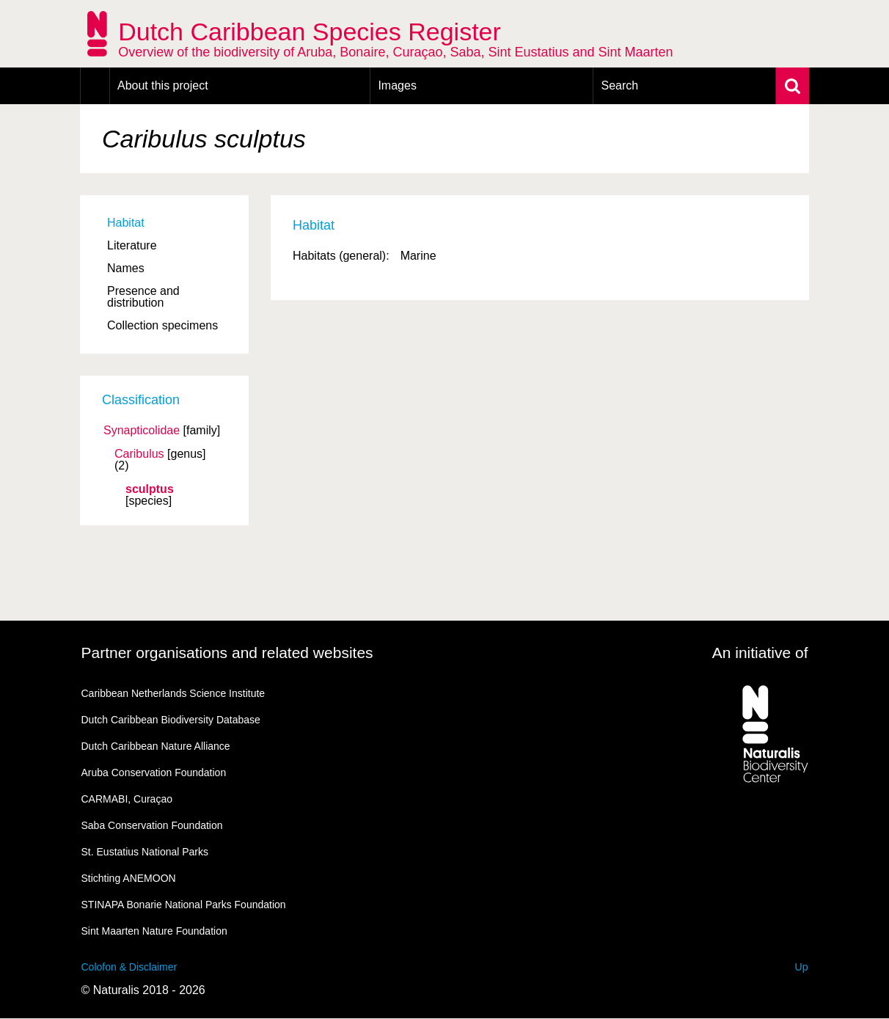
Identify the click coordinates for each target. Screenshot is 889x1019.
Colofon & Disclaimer (129, 967)
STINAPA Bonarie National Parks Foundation (183, 904)
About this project (162, 85)
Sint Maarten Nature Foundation (154, 931)
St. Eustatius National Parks (145, 852)
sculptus (149, 489)
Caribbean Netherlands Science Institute (173, 693)
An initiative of (760, 652)
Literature (132, 245)
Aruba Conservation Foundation (154, 772)
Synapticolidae (141, 431)
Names (125, 268)
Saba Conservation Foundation (152, 825)
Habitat (125, 222)
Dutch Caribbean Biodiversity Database (170, 720)
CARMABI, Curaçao (126, 799)
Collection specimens (162, 325)
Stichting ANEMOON (128, 878)
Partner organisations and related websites (227, 652)
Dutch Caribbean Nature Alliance (155, 746)
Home (95, 85)
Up (801, 967)
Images (397, 85)
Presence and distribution (143, 297)
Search (619, 85)
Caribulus (139, 454)
